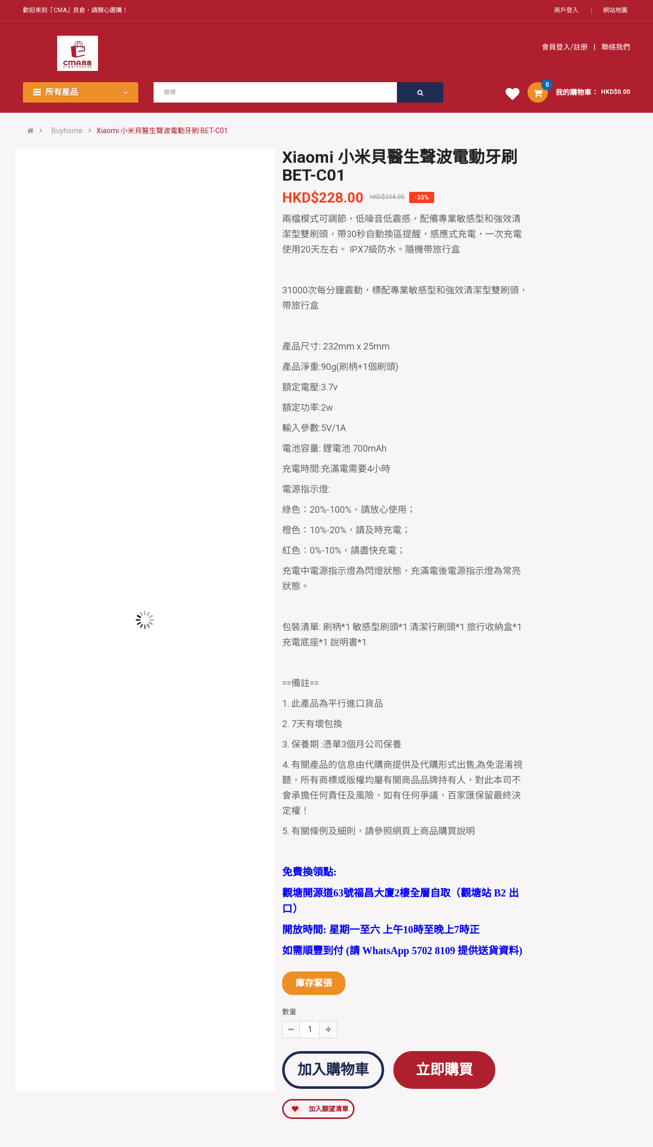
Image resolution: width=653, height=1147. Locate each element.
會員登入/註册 (565, 47)
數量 (289, 1012)
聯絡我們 (615, 47)
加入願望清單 (318, 1109)
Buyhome (67, 130)
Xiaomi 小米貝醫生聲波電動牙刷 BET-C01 (162, 130)
